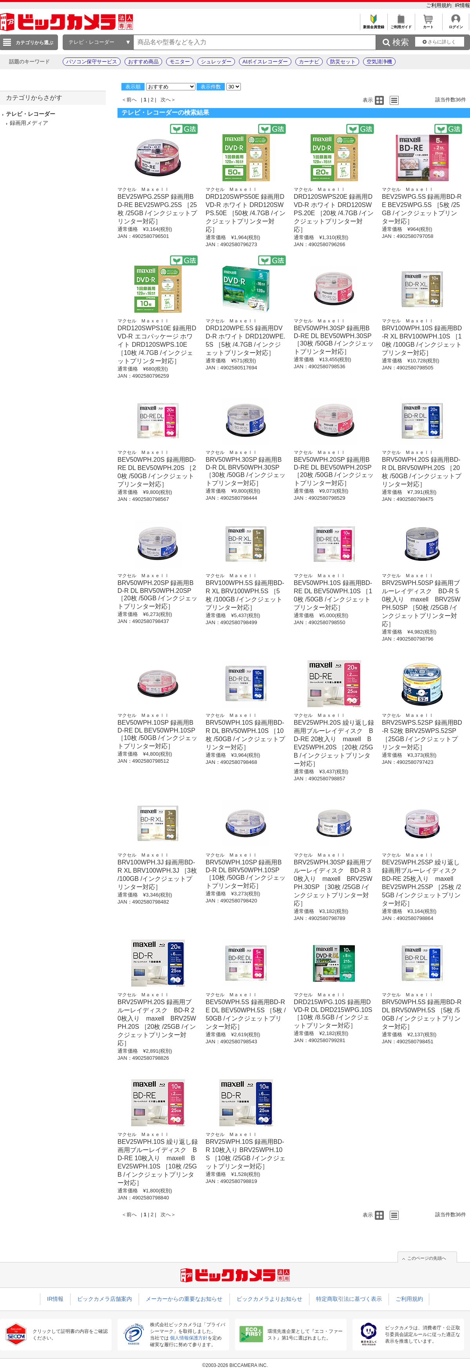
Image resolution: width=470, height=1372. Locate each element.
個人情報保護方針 (189, 1338)
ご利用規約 (439, 5)
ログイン (455, 25)
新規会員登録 (373, 25)
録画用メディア (29, 123)
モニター (180, 62)
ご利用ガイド (401, 25)
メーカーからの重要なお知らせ (184, 1299)
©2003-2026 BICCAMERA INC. (235, 1365)
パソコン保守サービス (91, 62)
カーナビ (309, 62)
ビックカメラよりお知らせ (269, 1299)
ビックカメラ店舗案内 (104, 1299)
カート (428, 25)
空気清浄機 (379, 62)
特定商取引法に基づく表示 (349, 1299)
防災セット (343, 62)
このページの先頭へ (426, 1258)
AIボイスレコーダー (265, 62)
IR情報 (462, 5)
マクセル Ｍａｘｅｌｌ (143, 189)
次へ (166, 100)
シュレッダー (216, 62)
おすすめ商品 (143, 62)
